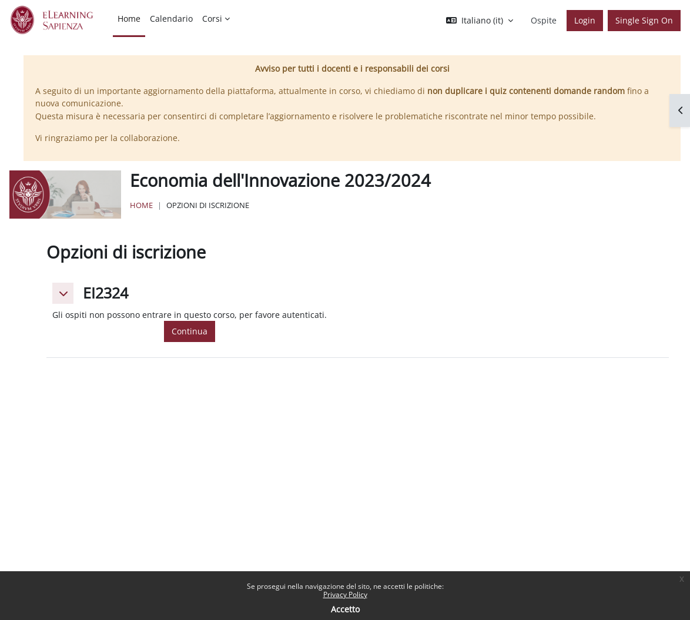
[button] (479, 20)
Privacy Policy (345, 594)
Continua (189, 331)
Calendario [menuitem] (171, 18)
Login (584, 20)
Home (141, 205)
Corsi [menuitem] (212, 18)
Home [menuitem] (129, 18)
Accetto (345, 609)
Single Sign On (644, 20)
